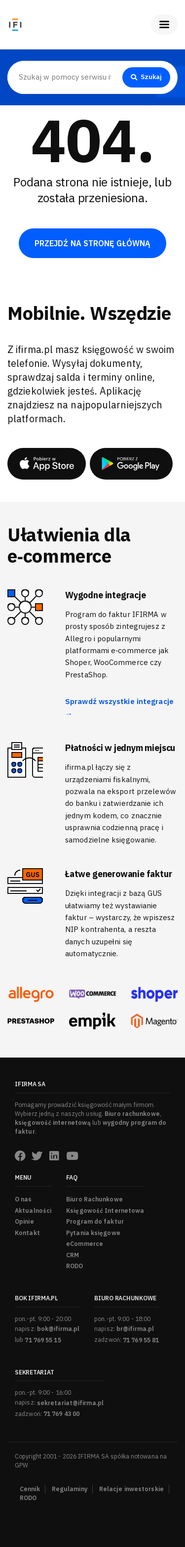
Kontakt (27, 1233)
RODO (74, 1266)
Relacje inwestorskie (131, 1489)
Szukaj (146, 77)
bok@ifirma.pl (58, 1328)
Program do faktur (95, 1221)
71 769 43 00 (61, 1413)
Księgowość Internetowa (105, 1210)
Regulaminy (69, 1489)
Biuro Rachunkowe (94, 1199)
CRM (72, 1255)
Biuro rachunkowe (132, 1113)
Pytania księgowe (93, 1233)
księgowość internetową (53, 1122)
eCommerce (84, 1243)
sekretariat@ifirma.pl (70, 1403)
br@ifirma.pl (135, 1328)
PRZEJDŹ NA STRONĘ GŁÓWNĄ (92, 243)
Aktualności (33, 1210)
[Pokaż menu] (164, 24)
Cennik (30, 1489)
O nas (23, 1199)
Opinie (24, 1221)
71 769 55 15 (43, 1340)
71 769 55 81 (141, 1340)
